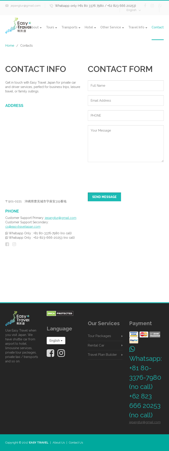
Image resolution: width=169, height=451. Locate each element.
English (134, 10)
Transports (70, 27)
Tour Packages (99, 336)
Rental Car (96, 345)
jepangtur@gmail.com (25, 5)
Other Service (112, 27)
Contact (158, 27)
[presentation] (121, 175)
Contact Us (76, 442)
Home (9, 45)
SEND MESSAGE (104, 197)
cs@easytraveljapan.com (22, 226)
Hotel (90, 27)
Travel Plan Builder (102, 355)
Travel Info (137, 27)
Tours (51, 27)
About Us (59, 442)
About (36, 27)
